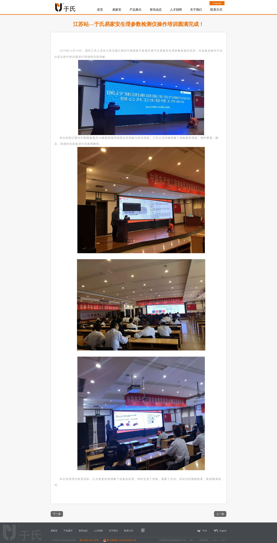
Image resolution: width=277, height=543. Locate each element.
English (222, 530)
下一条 (57, 514)
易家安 (116, 9)
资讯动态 (156, 9)
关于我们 (196, 9)
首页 (100, 9)
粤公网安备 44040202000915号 (119, 540)
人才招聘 (176, 9)
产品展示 (135, 9)
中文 (205, 530)
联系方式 (216, 9)
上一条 (220, 514)
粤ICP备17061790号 (89, 540)
